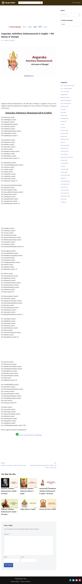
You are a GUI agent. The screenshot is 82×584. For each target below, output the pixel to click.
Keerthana (63, 133)
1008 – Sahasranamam (66, 86)
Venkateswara (64, 196)
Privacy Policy (15, 581)
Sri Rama (63, 172)
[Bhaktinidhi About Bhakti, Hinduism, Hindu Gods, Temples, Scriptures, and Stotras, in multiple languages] (8, 2)
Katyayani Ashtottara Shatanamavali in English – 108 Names (9, 512)
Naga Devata (64, 145)
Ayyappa (63, 95)
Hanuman (63, 130)
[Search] (28, 2)
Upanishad (63, 187)
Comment (7, 534)
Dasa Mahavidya (65, 104)
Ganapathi (63, 118)
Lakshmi (63, 136)
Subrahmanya (64, 175)
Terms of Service (25, 581)
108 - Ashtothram (5, 41)
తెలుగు (24, 27)
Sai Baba (63, 160)
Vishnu (62, 199)
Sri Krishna (63, 169)
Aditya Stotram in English (27, 509)
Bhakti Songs (64, 98)
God (62, 124)
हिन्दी (40, 27)
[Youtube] (76, 580)
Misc (62, 142)
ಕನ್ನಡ (35, 27)
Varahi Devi (63, 190)
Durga (62, 113)
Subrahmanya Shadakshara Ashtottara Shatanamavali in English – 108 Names (47, 491)
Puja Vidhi (63, 154)
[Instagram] (79, 580)
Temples (63, 178)
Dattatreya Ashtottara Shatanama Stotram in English (27, 491)
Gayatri (62, 121)
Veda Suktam (64, 193)
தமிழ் (29, 27)
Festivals (63, 116)
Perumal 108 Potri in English (47, 509)
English (45, 27)
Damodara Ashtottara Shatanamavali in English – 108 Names (9, 491)
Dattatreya (63, 107)
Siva (62, 166)
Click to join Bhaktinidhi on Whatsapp (29, 435)
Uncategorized (64, 184)
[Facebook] (70, 580)
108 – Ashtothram (65, 89)
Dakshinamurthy (65, 101)
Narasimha (63, 148)
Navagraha (11, 41)
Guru (62, 127)
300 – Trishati (64, 92)
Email (22, 557)
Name (6, 557)
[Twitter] (73, 580)
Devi (62, 110)
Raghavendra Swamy (66, 157)
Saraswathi (63, 163)
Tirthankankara (64, 181)
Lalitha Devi (63, 139)
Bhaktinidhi (19, 579)
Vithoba (62, 202)
